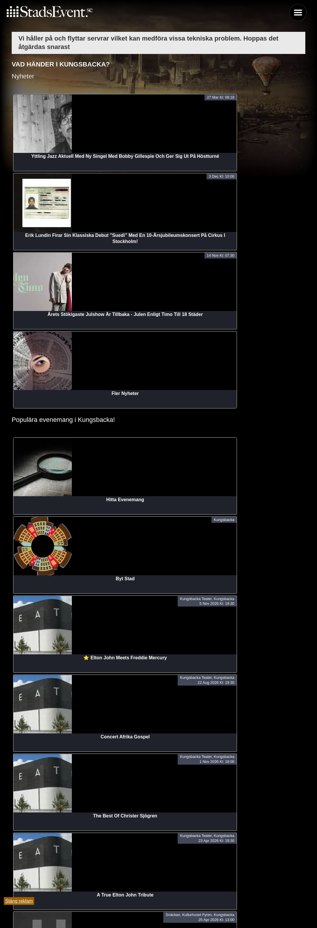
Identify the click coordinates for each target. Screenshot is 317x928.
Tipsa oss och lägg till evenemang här (158, 908)
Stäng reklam (19, 901)
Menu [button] (298, 12)
